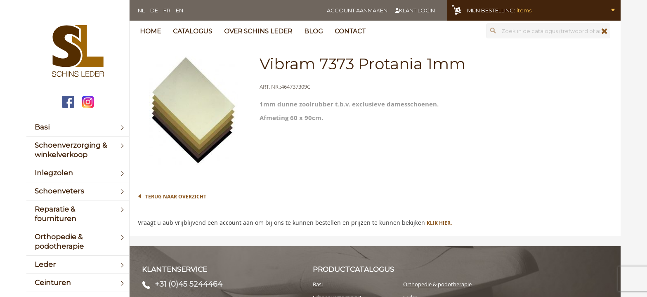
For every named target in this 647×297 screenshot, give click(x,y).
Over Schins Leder (258, 31)
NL (141, 10)
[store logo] (77, 52)
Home (150, 31)
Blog (313, 31)
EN (179, 10)
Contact (350, 31)
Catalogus (192, 31)
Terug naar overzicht (175, 196)
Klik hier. (439, 222)
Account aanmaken (357, 10)
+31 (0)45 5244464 (188, 284)
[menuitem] (77, 127)
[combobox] (548, 31)
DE (154, 10)
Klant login (417, 10)
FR (166, 10)
